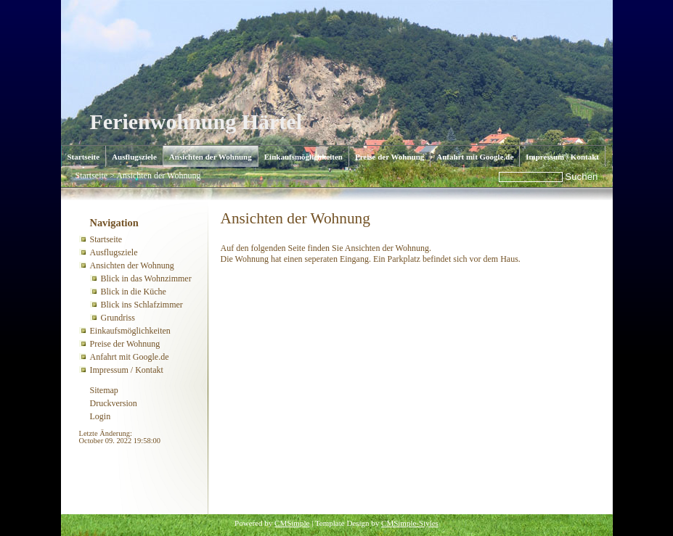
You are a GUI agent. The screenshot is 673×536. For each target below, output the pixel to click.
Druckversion (113, 403)
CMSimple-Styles (410, 523)
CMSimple (291, 523)
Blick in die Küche (133, 291)
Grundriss (118, 318)
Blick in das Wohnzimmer (146, 278)
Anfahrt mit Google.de (474, 156)
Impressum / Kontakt (562, 156)
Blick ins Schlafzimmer (142, 305)
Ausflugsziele (134, 156)
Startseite (84, 156)
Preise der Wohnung (389, 156)
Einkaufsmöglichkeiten (303, 156)
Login (100, 416)
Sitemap (104, 390)
